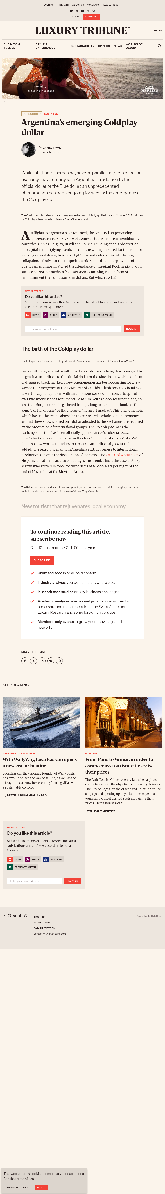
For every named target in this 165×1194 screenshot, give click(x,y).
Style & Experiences (45, 46)
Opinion (104, 46)
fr (155, 30)
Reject (27, 1187)
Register (131, 328)
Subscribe (91, 16)
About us (78, 4)
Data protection (44, 928)
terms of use (24, 1179)
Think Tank (62, 4)
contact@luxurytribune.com (50, 933)
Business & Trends (12, 46)
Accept (41, 1187)
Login (76, 16)
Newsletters (110, 4)
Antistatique (155, 916)
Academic (93, 4)
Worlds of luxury (134, 46)
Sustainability (82, 46)
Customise (12, 1187)
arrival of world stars (122, 455)
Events (48, 4)
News (118, 46)
